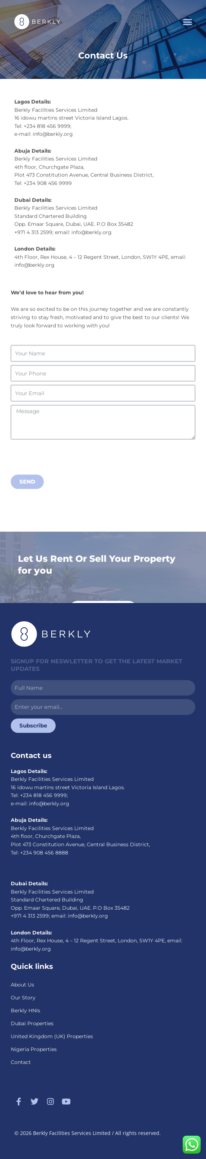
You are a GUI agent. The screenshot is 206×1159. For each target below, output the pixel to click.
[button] (187, 21)
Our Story (23, 997)
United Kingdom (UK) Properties (52, 1036)
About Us (22, 985)
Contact (21, 1062)
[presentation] (65, 476)
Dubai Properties (32, 1023)
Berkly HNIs (25, 1010)
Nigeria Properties (34, 1049)
